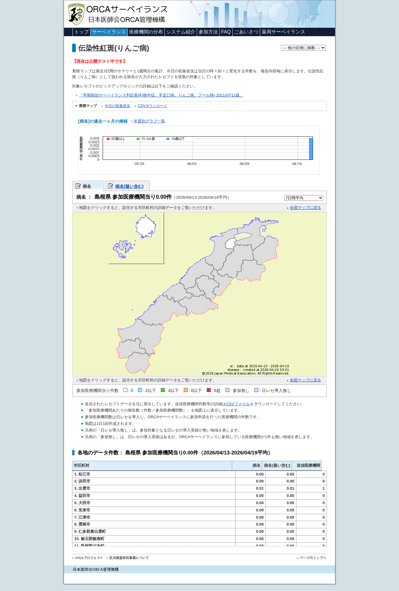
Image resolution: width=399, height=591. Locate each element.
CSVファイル (238, 404)
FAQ (226, 31)
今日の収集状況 (117, 106)
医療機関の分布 (146, 31)
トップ (81, 31)
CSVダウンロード (152, 106)
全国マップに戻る (305, 207)
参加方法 (208, 31)
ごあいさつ (246, 31)
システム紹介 (180, 31)
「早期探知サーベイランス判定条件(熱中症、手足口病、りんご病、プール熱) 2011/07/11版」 (161, 95)
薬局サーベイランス (283, 31)
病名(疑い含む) (129, 186)
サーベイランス (109, 31)
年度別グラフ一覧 (149, 121)
